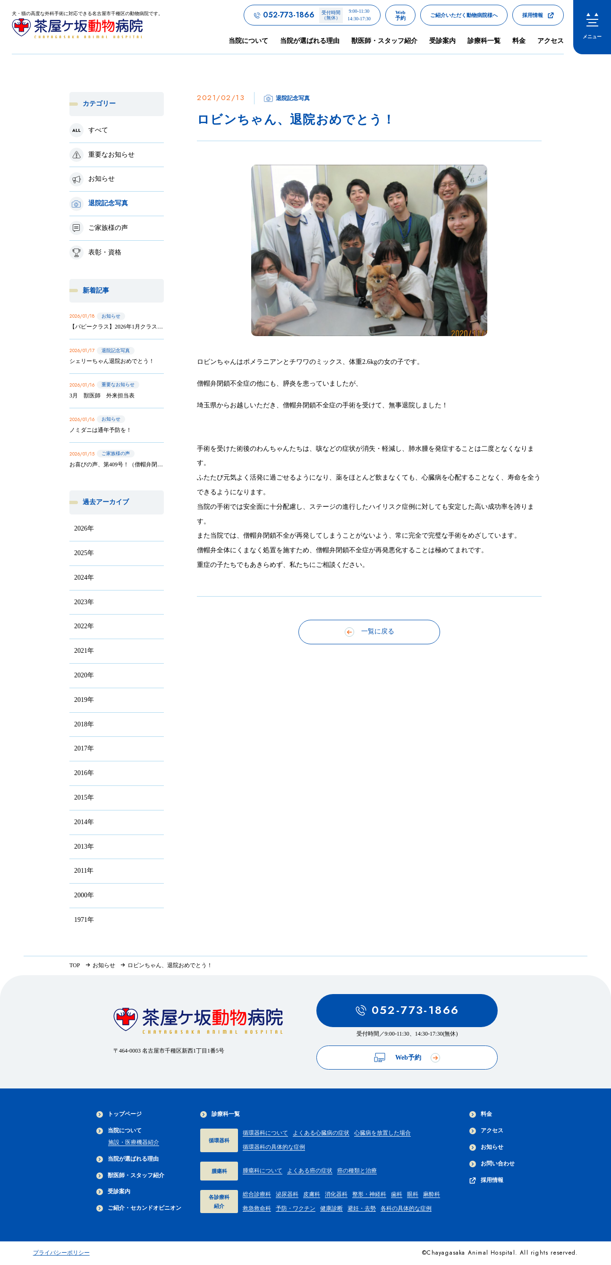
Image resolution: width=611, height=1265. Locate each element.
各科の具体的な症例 (406, 1208)
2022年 (84, 626)
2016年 (84, 772)
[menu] (592, 27)
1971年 (84, 919)
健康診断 (331, 1208)
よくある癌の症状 (309, 1170)
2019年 (84, 699)
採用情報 (486, 1180)
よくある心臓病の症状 (321, 1133)
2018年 (84, 724)
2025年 (84, 553)
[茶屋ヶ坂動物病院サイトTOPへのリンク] (87, 26)
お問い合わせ (492, 1163)
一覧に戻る (369, 632)
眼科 (412, 1194)
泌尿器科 (287, 1194)
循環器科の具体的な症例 (274, 1147)
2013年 (84, 846)
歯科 (396, 1194)
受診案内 (442, 40)
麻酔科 (431, 1194)
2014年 (84, 822)
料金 (519, 40)
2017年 (84, 748)
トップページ (119, 1114)
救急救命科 (257, 1208)
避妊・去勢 (362, 1208)
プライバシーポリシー (61, 1252)
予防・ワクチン (295, 1208)
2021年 (84, 650)
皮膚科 (311, 1194)
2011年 (83, 870)
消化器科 (336, 1194)
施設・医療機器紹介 (133, 1142)
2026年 (84, 528)
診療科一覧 (220, 1114)
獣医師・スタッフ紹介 (384, 40)
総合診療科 (257, 1194)
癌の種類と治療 (357, 1170)
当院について (119, 1130)
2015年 (84, 797)
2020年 (84, 675)
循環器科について (265, 1133)
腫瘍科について (262, 1170)
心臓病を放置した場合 (382, 1133)
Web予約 (407, 1057)
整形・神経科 (369, 1194)
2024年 (84, 577)
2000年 (84, 895)
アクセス (550, 40)
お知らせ (486, 1147)
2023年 (84, 602)
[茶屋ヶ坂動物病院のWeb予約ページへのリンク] (400, 15)
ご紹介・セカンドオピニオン (138, 1208)
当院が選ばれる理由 (309, 40)
